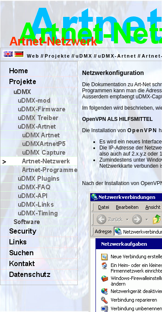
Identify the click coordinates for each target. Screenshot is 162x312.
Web (33, 55)
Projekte (57, 55)
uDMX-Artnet (117, 55)
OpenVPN (142, 130)
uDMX (84, 55)
